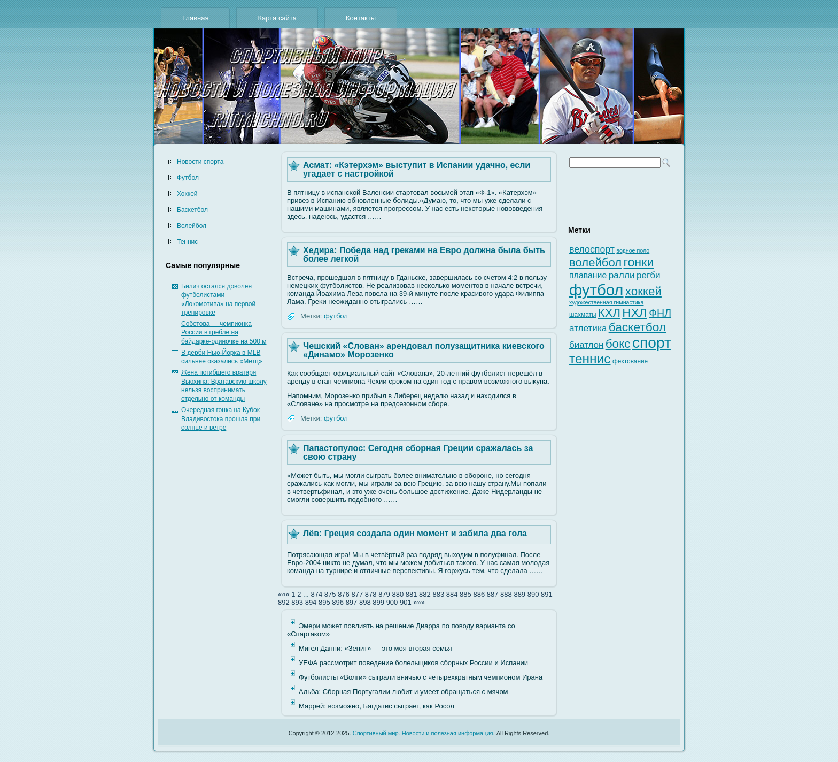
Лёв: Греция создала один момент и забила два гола (415, 533)
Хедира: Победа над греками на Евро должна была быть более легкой (424, 254)
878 (371, 594)
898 (365, 602)
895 (324, 602)
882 (425, 594)
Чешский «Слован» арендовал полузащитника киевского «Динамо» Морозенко (424, 350)
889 (519, 594)
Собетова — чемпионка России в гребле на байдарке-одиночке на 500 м (223, 332)
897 (352, 602)
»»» (419, 602)
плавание (588, 275)
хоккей (643, 291)
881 (411, 594)
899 (378, 602)
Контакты (361, 18)
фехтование (630, 361)
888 (506, 594)
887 (493, 594)
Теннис (187, 242)
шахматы (582, 314)
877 (357, 594)
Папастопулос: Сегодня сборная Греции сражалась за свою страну (418, 452)
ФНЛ (660, 313)
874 (316, 594)
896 (338, 602)
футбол (336, 316)
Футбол (188, 177)
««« (284, 594)
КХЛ (609, 312)
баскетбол (637, 327)
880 (398, 594)
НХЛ (634, 312)
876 (344, 594)
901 (406, 602)
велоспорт (592, 249)
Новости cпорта (200, 161)
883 (438, 594)
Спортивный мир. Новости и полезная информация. (424, 733)
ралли (622, 275)
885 (465, 594)
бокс (618, 343)
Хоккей (187, 193)
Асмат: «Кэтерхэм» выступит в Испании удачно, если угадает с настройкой (416, 169)
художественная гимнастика (606, 302)
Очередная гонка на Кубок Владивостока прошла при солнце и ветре (220, 418)
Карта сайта (277, 18)
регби (649, 275)
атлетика (588, 328)
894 (311, 602)
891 (547, 594)
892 (284, 602)
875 (330, 594)
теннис (590, 359)
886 (479, 594)
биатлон (586, 345)
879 (384, 594)
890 (533, 594)
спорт (651, 342)
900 (392, 602)
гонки (638, 262)
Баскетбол (192, 210)
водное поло (632, 250)
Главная (195, 18)
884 (452, 594)
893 (297, 602)
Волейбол (191, 226)
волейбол (595, 262)
